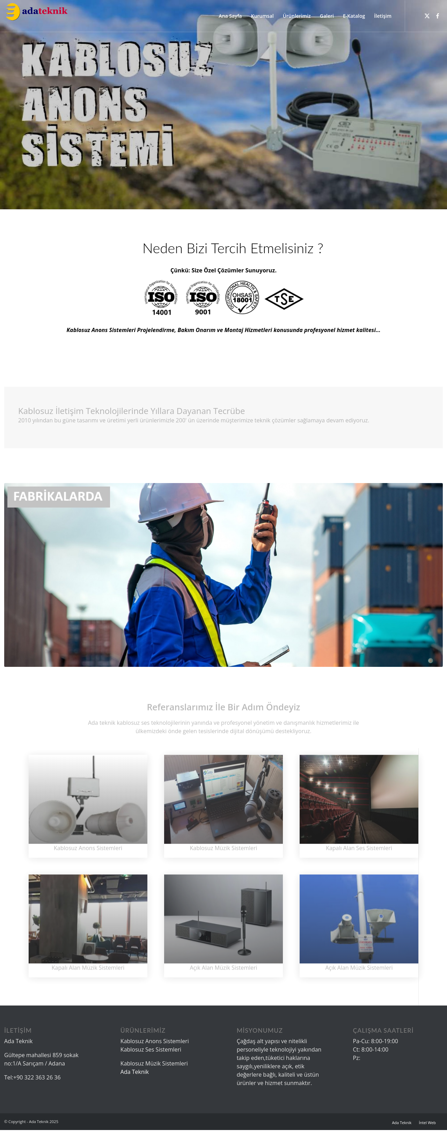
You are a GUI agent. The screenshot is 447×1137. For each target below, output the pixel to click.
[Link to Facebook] (437, 15)
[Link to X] (427, 15)
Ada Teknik (134, 1072)
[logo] (36, 16)
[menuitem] (230, 16)
